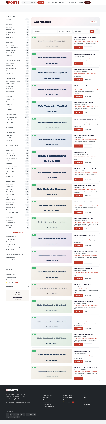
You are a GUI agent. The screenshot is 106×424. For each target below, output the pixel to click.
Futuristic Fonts (10, 107)
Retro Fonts (9, 173)
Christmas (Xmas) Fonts (13, 60)
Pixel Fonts (9, 163)
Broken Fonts (10, 45)
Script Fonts (9, 186)
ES (14, 414)
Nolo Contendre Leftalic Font (83, 268)
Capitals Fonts (10, 53)
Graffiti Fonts (10, 112)
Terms (85, 397)
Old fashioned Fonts (12, 158)
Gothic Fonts (10, 109)
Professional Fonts (11, 166)
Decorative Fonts (11, 76)
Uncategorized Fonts (12, 212)
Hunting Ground (10, 244)
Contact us (86, 393)
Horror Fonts (9, 127)
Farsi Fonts (9, 96)
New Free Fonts (52, 2)
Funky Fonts (9, 104)
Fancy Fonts (9, 94)
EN (7, 414)
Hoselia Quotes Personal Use (14, 254)
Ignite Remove (10, 239)
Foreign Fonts (10, 99)
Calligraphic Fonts (11, 50)
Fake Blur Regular (11, 236)
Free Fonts (34, 15)
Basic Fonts (9, 42)
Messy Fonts (9, 140)
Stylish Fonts (9, 197)
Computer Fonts (11, 68)
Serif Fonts (9, 189)
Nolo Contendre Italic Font (82, 86)
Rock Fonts (9, 176)
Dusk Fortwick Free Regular (14, 247)
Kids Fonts (9, 135)
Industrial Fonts (10, 132)
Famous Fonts (10, 91)
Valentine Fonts (10, 215)
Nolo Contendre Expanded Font (84, 202)
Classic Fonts (10, 63)
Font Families (47, 404)
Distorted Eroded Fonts (13, 81)
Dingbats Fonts (10, 78)
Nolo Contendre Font (80, 152)
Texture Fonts (10, 202)
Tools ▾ (81, 2)
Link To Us (86, 399)
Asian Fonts (9, 37)
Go (92, 31)
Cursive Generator (11, 279)
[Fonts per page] (65, 31)
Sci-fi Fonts (9, 184)
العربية (8, 417)
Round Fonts (10, 179)
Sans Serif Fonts (10, 181)
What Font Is (66, 393)
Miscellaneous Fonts (12, 145)
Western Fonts (10, 222)
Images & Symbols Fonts (13, 130)
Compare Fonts (10, 274)
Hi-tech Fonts (10, 119)
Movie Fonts (9, 150)
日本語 (13, 417)
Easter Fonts (9, 89)
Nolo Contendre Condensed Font (84, 185)
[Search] (33, 2)
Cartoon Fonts (10, 58)
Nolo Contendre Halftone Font (83, 334)
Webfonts (46, 402)
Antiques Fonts (10, 29)
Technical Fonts (10, 199)
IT (24, 414)
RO (18, 414)
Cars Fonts (9, 55)
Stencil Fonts (10, 194)
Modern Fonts (10, 148)
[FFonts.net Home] (12, 2)
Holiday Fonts (10, 125)
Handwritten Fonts (11, 117)
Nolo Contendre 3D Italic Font (83, 285)
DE (11, 414)
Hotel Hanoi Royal (11, 249)
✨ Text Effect (12, 282)
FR (21, 414)
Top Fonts (62, 2)
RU (35, 414)
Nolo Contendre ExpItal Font (83, 69)
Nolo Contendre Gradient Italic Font (85, 368)
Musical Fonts (10, 153)
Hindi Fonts (9, 122)
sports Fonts (9, 191)
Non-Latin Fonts (10, 155)
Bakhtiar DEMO (10, 257)
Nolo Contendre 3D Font (81, 318)
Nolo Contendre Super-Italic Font (84, 54)
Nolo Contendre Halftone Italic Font (85, 251)
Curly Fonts (9, 73)
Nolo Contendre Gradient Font (83, 301)
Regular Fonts (10, 171)
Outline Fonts (10, 161)
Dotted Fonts (10, 83)
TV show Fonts (10, 207)
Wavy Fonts (9, 217)
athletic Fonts (10, 40)
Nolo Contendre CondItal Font (83, 102)
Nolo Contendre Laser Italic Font (84, 235)
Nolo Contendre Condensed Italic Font (86, 169)
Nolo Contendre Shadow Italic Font (85, 37)
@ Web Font (88, 48)
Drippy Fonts (9, 86)
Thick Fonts (9, 204)
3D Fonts (8, 19)
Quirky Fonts (9, 168)
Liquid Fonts (9, 137)
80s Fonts (9, 27)
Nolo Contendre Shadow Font (83, 218)
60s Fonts (9, 24)
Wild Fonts (9, 225)
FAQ (84, 395)
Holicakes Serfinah (11, 259)
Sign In (87, 2)
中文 (31, 414)
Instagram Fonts (11, 277)
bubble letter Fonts (12, 47)
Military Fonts (10, 143)
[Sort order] (81, 31)
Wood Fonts (9, 227)
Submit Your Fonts (48, 406)
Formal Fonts (10, 101)
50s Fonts (9, 22)
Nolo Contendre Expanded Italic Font (85, 119)
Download (78, 48)
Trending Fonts (71, 2)
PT (27, 414)
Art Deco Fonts (10, 32)
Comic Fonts (9, 65)
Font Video (86, 402)
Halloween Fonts (11, 114)
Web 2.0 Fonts (10, 220)
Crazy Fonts (9, 71)
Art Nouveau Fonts (11, 34)
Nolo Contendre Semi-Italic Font (84, 135)
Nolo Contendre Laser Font (82, 351)
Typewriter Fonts (11, 209)
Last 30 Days (86, 404)
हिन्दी (18, 417)
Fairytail (8, 241)
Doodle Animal (10, 252)
